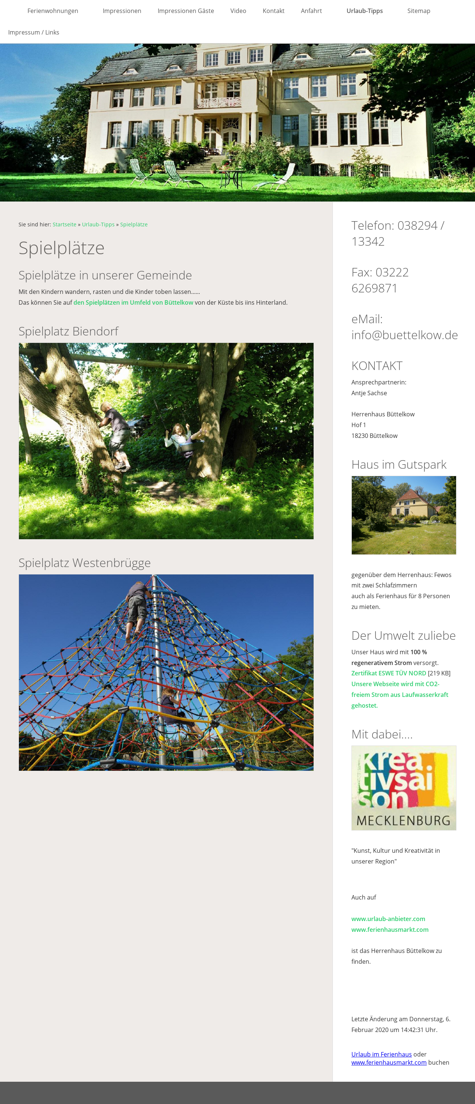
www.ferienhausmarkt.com (390, 930)
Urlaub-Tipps (98, 224)
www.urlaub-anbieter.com (388, 919)
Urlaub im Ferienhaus (381, 1054)
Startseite (64, 224)
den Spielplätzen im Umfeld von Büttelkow (133, 302)
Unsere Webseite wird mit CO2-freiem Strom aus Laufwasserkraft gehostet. (399, 695)
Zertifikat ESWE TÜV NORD (388, 673)
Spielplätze (134, 224)
